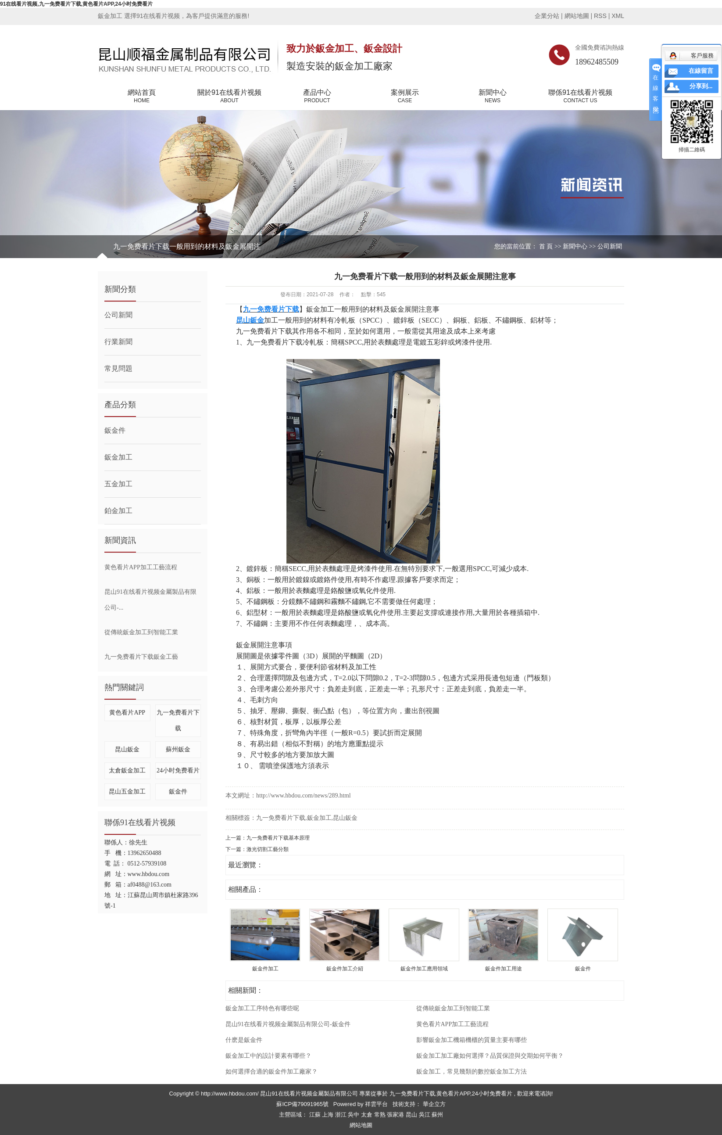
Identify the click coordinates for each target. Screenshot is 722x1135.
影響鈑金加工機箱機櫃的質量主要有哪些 (471, 1040)
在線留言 (701, 71)
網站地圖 (578, 15)
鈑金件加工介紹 (344, 969)
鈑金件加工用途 (503, 969)
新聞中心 (492, 96)
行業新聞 (118, 341)
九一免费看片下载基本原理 (278, 838)
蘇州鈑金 (178, 749)
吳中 (354, 1114)
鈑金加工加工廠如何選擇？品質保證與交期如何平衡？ (490, 1055)
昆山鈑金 (127, 749)
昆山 (412, 1114)
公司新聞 (609, 246)
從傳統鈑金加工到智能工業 (141, 632)
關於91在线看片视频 (229, 96)
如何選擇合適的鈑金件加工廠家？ (271, 1071)
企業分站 (547, 15)
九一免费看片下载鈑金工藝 (141, 657)
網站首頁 (142, 96)
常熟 (380, 1114)
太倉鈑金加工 (127, 770)
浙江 (341, 1114)
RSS (600, 15)
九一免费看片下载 (280, 818)
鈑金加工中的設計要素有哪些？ (268, 1055)
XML (617, 15)
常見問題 (118, 368)
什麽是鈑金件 (243, 1040)
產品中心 (317, 96)
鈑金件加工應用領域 (424, 969)
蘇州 (437, 1114)
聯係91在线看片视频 (580, 96)
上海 (328, 1114)
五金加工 (118, 484)
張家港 (396, 1114)
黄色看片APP (127, 712)
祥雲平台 (376, 1104)
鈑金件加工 (265, 969)
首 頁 (546, 246)
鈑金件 (114, 430)
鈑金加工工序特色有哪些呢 (262, 1008)
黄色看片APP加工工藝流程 (140, 567)
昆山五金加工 (127, 791)
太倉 (367, 1114)
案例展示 (405, 96)
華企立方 (433, 1104)
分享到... (701, 86)
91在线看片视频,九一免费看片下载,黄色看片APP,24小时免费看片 (76, 4)
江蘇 (315, 1114)
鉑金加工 (118, 510)
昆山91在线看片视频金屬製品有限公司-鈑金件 (287, 1024)
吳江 (425, 1114)
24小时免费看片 (178, 770)
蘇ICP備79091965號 (302, 1104)
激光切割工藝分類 (268, 849)
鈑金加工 (118, 457)
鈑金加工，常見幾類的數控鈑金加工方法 (471, 1071)
